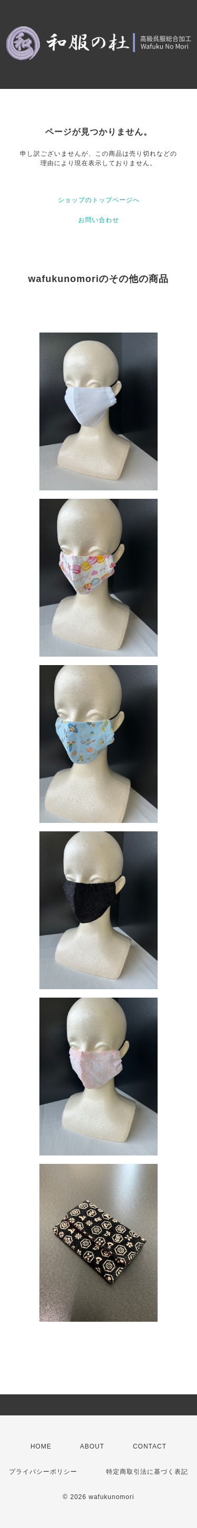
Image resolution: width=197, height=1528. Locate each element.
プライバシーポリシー (43, 1471)
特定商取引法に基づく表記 (147, 1471)
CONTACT (150, 1446)
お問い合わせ (98, 220)
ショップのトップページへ (99, 200)
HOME (40, 1446)
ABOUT (92, 1446)
